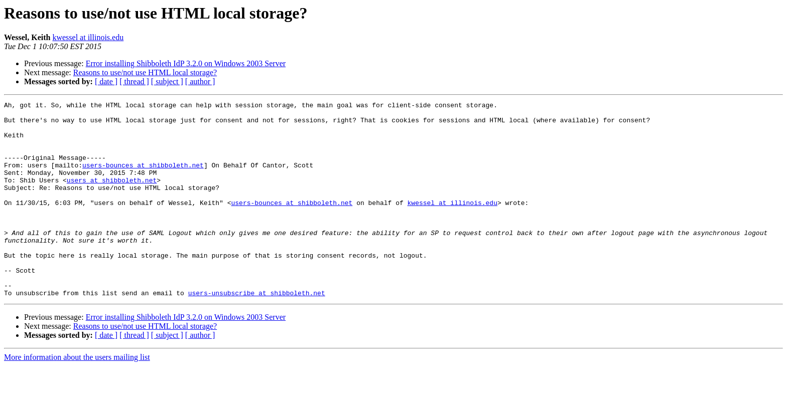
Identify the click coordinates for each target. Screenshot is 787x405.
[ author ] (200, 81)
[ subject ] (167, 81)
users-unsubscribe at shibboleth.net (256, 331)
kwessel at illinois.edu (87, 37)
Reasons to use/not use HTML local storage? (145, 72)
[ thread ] (134, 81)
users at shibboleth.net (112, 196)
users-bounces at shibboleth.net (143, 178)
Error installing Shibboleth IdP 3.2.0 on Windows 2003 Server (186, 63)
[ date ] (106, 81)
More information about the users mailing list (77, 396)
